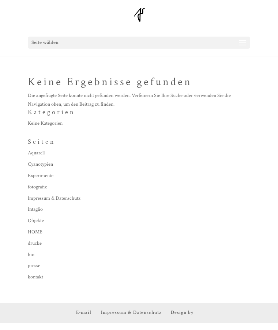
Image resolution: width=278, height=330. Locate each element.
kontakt (35, 277)
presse (34, 265)
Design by (182, 313)
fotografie (37, 187)
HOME (35, 232)
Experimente (40, 175)
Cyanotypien (40, 164)
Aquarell (36, 153)
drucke (35, 243)
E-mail (83, 313)
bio (31, 254)
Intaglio (35, 209)
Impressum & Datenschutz (54, 198)
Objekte (36, 220)
